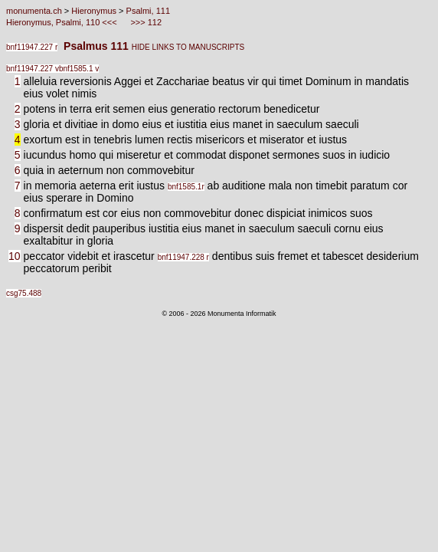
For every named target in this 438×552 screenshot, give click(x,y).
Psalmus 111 (94, 46)
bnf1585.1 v (79, 68)
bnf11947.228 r (183, 257)
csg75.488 (23, 293)
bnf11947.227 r (31, 47)
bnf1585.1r (186, 186)
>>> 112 (145, 22)
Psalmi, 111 (148, 10)
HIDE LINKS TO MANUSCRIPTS (188, 47)
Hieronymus (93, 10)
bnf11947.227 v (32, 68)
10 (14, 256)
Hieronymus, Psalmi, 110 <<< (62, 22)
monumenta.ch (34, 10)
